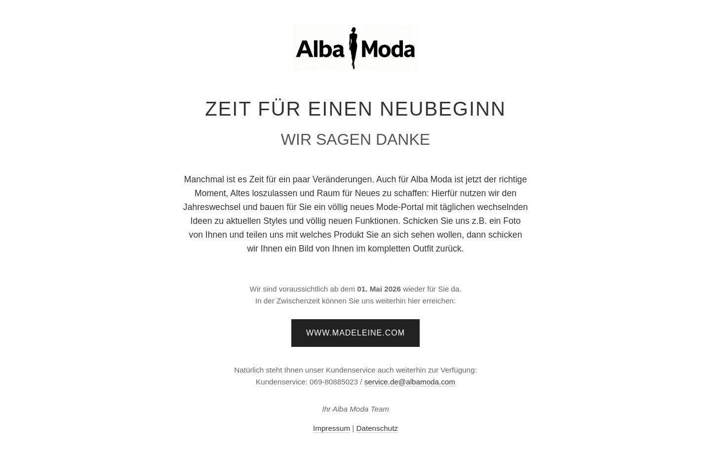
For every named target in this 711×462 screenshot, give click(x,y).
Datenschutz (377, 428)
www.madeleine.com (355, 333)
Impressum (331, 428)
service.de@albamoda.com (409, 382)
